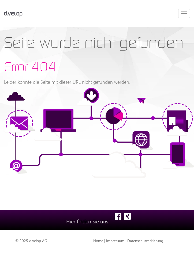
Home (98, 240)
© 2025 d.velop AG (31, 240)
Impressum (115, 240)
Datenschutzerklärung (145, 240)
